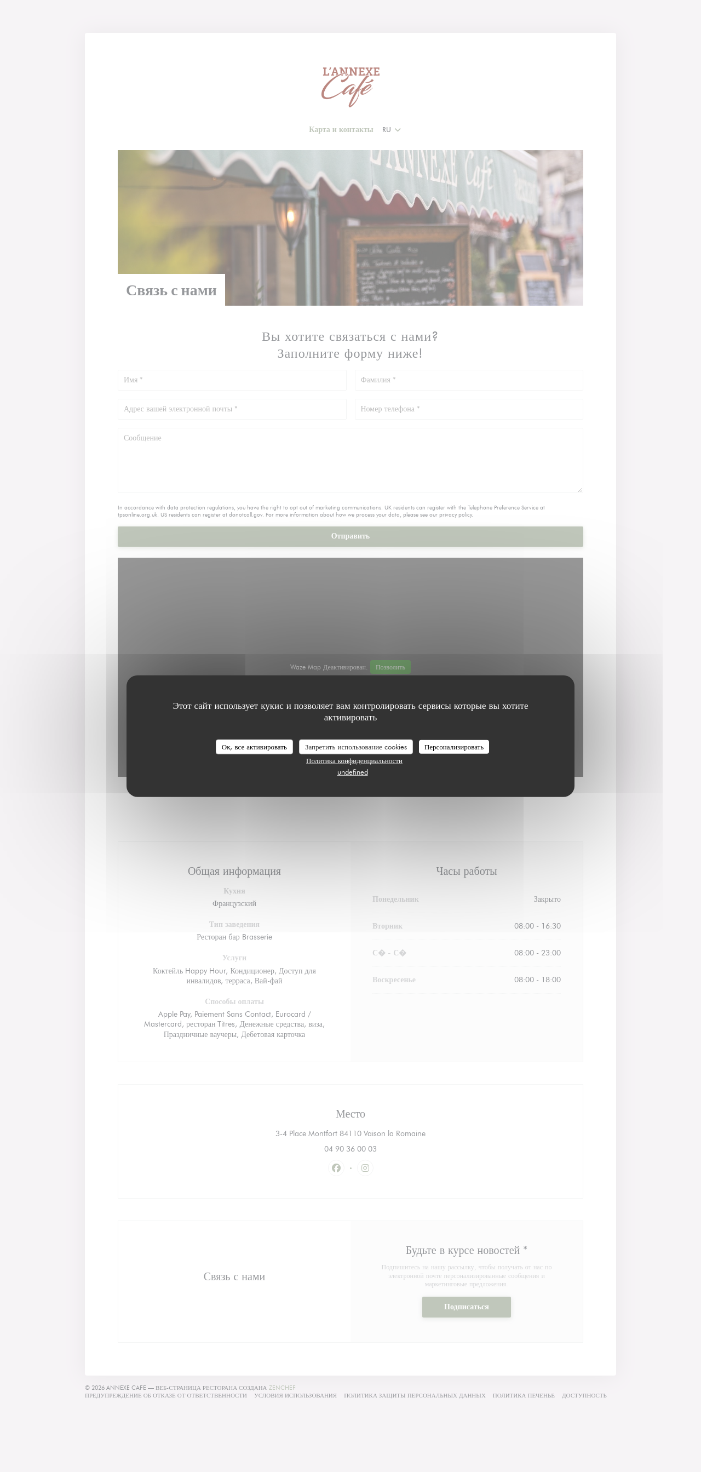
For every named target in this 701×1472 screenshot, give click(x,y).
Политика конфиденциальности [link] (354, 760)
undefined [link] (352, 771)
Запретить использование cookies (356, 746)
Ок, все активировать (254, 746)
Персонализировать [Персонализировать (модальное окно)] (454, 746)
